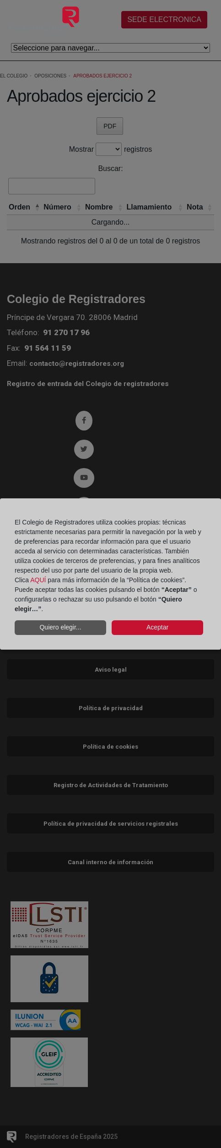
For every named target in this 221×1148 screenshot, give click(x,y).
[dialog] (110, 574)
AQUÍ (38, 580)
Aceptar (157, 627)
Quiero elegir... (60, 627)
